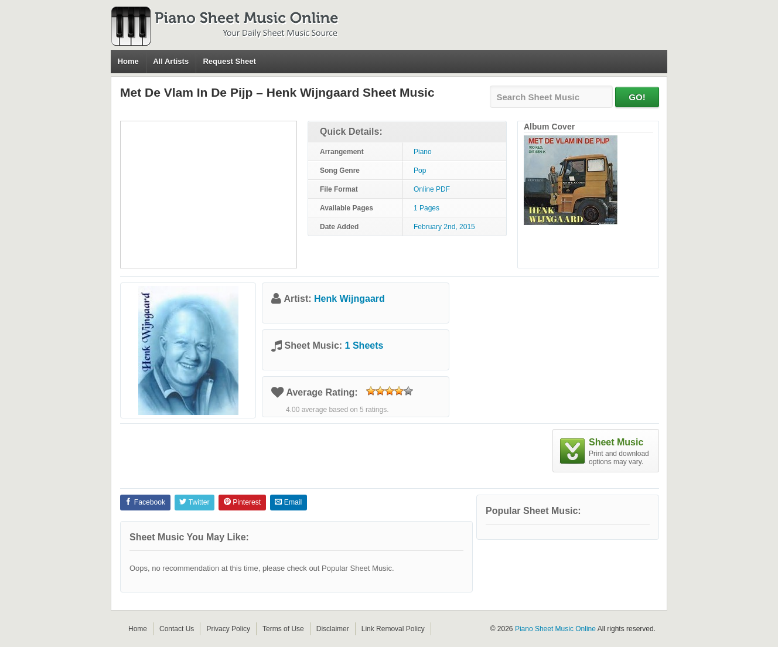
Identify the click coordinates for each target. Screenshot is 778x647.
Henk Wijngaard (349, 299)
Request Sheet (229, 61)
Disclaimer (332, 629)
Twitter (194, 502)
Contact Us (176, 629)
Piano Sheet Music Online (555, 629)
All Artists (171, 61)
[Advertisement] (208, 194)
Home (128, 61)
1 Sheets (364, 345)
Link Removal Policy (393, 629)
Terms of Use (283, 629)
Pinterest (242, 502)
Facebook (145, 502)
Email (288, 502)
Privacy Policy (228, 629)
